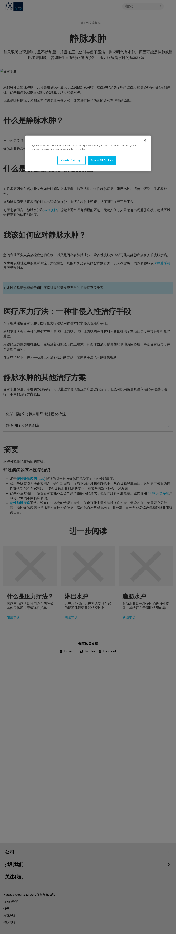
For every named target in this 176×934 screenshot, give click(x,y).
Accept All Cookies (102, 160)
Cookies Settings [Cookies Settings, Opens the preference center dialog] (71, 160)
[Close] (144, 140)
